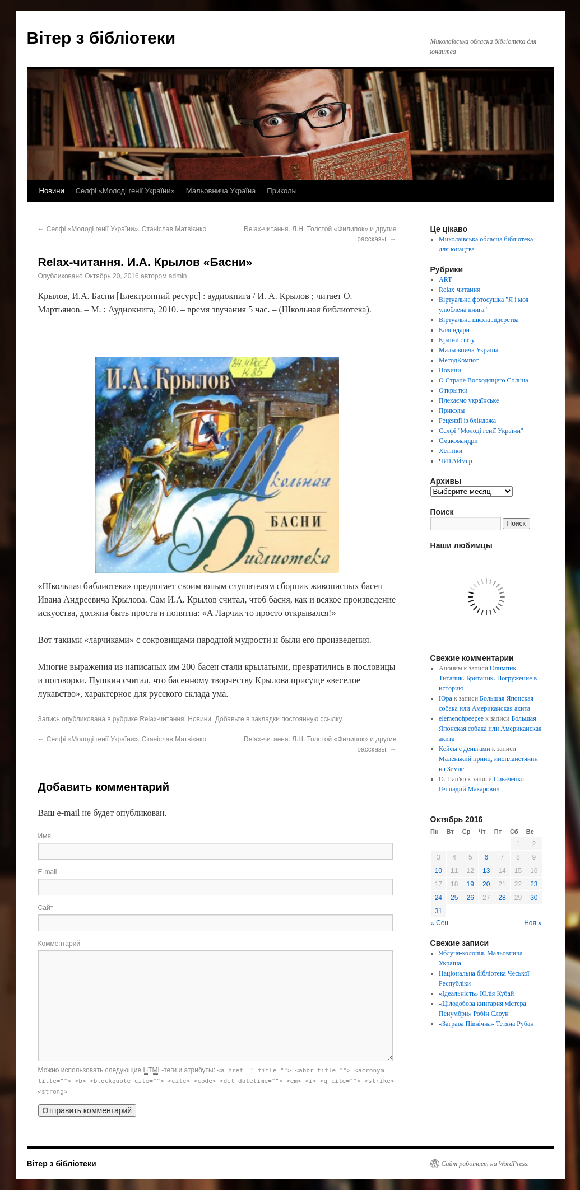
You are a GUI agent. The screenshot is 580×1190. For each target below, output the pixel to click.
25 (454, 898)
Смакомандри (458, 441)
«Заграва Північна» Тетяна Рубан (486, 1024)
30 (533, 898)
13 (486, 871)
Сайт (46, 908)
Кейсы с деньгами (464, 749)
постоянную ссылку (311, 719)
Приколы (282, 190)
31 (438, 911)
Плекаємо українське (469, 400)
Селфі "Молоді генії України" (481, 431)
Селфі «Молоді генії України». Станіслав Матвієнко (122, 229)
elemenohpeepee (461, 718)
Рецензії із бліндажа (467, 420)
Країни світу (457, 340)
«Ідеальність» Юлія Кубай (476, 993)
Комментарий (59, 944)
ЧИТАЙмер (455, 461)
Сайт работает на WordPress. (486, 1164)
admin (178, 276)
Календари (454, 330)
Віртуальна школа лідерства (479, 320)
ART (445, 279)
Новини (51, 190)
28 (501, 898)
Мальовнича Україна (221, 190)
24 (438, 898)
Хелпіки (450, 451)
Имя (44, 836)
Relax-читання (162, 719)
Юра (445, 698)
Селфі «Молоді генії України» (125, 190)
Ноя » (533, 923)
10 (438, 871)
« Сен (439, 923)
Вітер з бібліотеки (101, 38)
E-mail (47, 872)
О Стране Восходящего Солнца (483, 380)
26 (470, 898)
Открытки (453, 390)
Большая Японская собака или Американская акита (490, 729)
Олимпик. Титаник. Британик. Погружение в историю (488, 678)
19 (470, 884)
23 (533, 884)
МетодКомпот (459, 360)
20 (486, 884)
